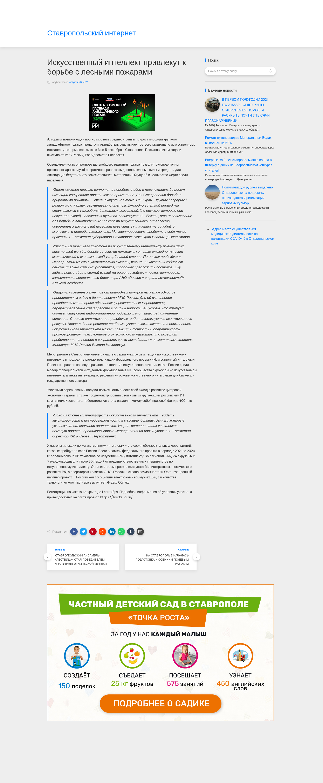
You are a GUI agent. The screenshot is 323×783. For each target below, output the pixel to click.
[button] (74, 531)
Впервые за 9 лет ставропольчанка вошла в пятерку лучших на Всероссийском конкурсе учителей (238, 165)
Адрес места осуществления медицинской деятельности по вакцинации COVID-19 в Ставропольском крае (242, 236)
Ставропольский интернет (91, 33)
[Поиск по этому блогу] (240, 71)
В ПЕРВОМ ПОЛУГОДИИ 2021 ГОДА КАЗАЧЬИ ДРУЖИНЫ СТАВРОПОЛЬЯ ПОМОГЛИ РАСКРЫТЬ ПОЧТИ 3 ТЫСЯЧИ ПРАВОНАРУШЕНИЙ (237, 110)
